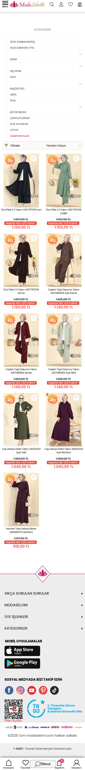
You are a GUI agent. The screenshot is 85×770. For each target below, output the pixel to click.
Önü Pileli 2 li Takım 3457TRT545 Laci (21, 209)
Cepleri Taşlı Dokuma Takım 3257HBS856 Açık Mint (63, 371)
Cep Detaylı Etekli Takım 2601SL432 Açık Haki (21, 450)
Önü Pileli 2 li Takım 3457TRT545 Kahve (21, 291)
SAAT (13, 77)
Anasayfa (8, 764)
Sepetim (59, 764)
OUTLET (14, 130)
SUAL (13, 100)
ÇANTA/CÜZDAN (20, 118)
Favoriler (25, 764)
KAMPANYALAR (19, 136)
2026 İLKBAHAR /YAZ (22, 48)
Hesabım (76, 764)
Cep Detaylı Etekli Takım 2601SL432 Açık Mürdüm (63, 450)
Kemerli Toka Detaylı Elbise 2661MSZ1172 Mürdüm (21, 530)
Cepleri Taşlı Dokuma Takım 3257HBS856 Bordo (21, 371)
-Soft (17, 749)
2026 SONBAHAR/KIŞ (22, 42)
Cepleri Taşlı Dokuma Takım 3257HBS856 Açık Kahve (63, 291)
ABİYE (13, 94)
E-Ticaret (28, 749)
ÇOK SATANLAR (19, 124)
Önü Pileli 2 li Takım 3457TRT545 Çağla (63, 211)
